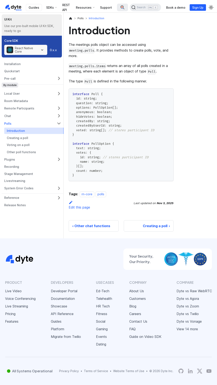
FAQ (132, 329)
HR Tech (103, 306)
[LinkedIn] (190, 371)
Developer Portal (64, 291)
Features (11, 321)
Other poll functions (21, 152)
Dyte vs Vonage (189, 321)
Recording (11, 166)
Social (100, 321)
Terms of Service (96, 371)
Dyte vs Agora (188, 298)
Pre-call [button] (10, 78)
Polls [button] (7, 123)
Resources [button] (84, 7)
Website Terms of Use (128, 371)
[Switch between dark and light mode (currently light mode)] (211, 7)
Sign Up (197, 7)
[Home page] (70, 18)
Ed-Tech (102, 291)
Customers (137, 298)
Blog (132, 306)
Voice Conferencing (20, 298)
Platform (57, 329)
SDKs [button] (50, 7)
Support (106, 7)
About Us (136, 291)
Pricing (10, 314)
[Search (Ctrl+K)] (145, 7)
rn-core (87, 194)
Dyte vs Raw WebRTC (194, 291)
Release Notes (15, 205)
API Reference (62, 314)
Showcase (59, 306)
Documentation (63, 298)
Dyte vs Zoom (188, 306)
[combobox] (25, 50)
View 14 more (187, 329)
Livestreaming (14, 181)
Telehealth (104, 298)
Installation (12, 64)
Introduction (16, 130)
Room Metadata (16, 101)
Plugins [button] (9, 159)
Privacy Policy (69, 371)
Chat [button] (7, 116)
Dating (101, 344)
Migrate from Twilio (66, 336)
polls (100, 194)
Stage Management (18, 174)
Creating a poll (17, 138)
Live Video (13, 291)
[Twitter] (200, 371)
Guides (34, 7)
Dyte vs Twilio (188, 314)
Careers (135, 314)
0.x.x (53, 50)
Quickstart (12, 71)
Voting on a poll (18, 145)
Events (101, 336)
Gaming (102, 329)
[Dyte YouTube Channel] (209, 371)
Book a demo (175, 7)
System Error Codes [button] (18, 188)
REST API (66, 7)
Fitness (101, 314)
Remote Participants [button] (19, 108)
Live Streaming (16, 306)
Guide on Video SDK (145, 336)
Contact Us (138, 321)
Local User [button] (12, 93)
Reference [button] (11, 197)
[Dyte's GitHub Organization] (181, 371)
